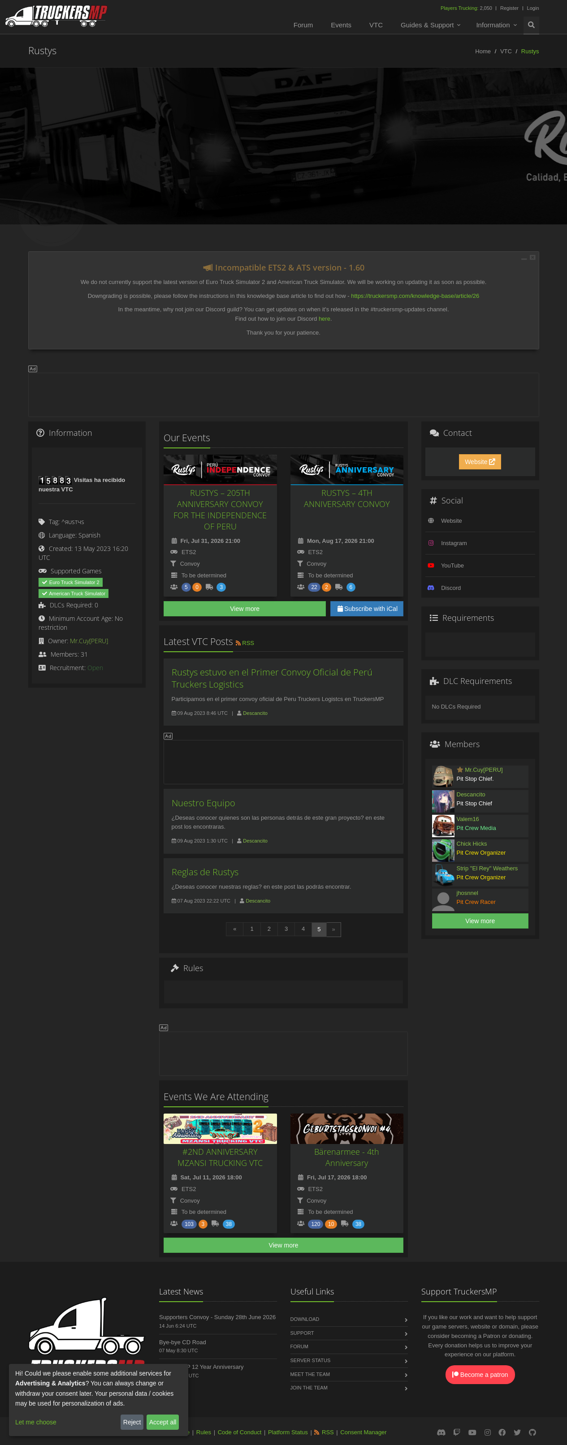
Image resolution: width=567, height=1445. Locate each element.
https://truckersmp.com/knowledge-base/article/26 (415, 295)
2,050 (467, 8)
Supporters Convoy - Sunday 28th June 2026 (217, 1317)
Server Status (310, 1360)
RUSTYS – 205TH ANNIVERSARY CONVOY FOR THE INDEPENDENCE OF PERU (220, 509)
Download (305, 1319)
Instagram (454, 543)
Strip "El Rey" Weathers (487, 868)
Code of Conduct (240, 1432)
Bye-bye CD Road (182, 1342)
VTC (376, 25)
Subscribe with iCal (367, 608)
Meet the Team (310, 1374)
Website (480, 461)
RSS (244, 643)
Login (533, 8)
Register (509, 8)
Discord (451, 588)
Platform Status (288, 1432)
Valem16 (468, 819)
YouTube (452, 565)
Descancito (255, 713)
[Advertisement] (284, 393)
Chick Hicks (472, 843)
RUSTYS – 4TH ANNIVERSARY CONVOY (347, 498)
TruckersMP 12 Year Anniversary (201, 1366)
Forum (303, 25)
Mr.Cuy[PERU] (89, 640)
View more (245, 608)
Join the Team (309, 1387)
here (324, 318)
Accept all (163, 1422)
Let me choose (35, 1422)
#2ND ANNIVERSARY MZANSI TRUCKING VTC (220, 1157)
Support (302, 1333)
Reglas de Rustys (205, 872)
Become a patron (480, 1374)
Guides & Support (427, 25)
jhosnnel (467, 893)
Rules (203, 1432)
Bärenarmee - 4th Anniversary (346, 1157)
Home (483, 51)
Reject (132, 1422)
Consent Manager (363, 1432)
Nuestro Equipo (203, 803)
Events (341, 25)
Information (493, 25)
